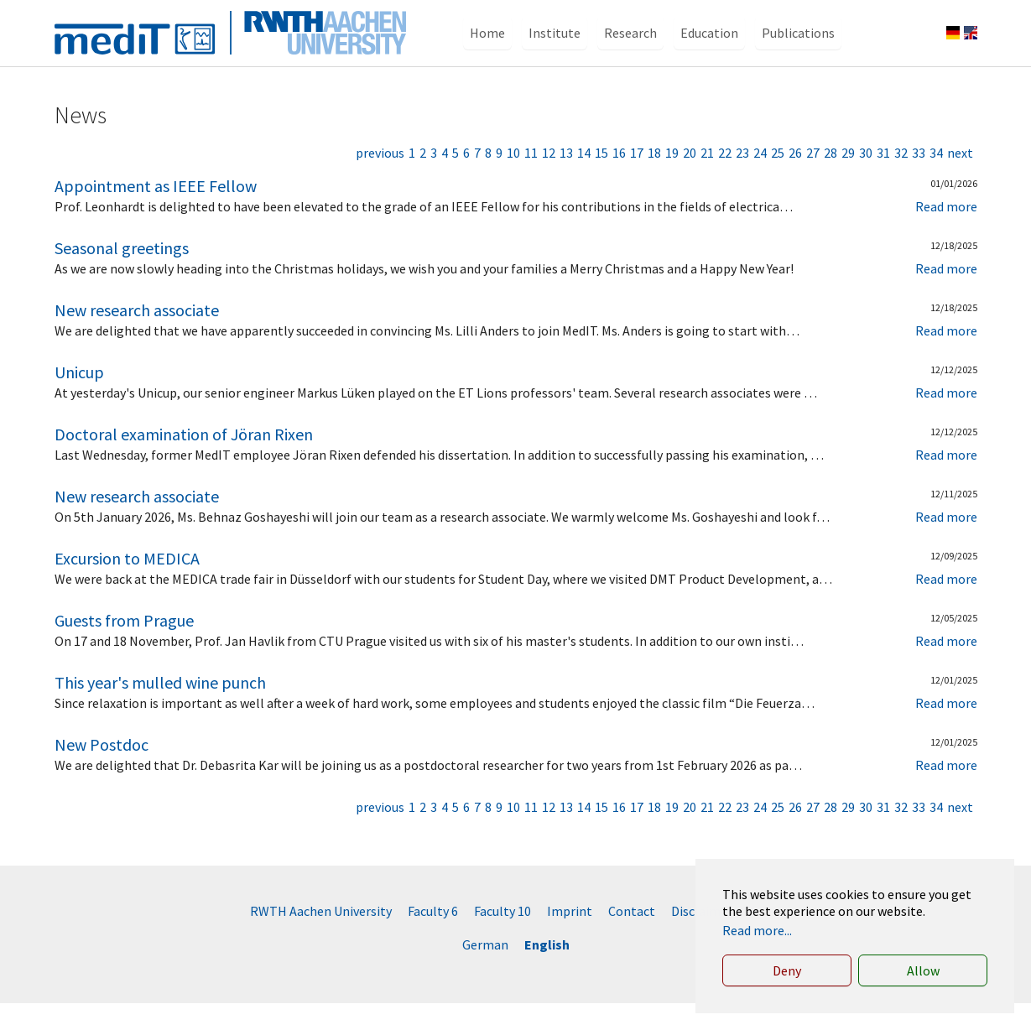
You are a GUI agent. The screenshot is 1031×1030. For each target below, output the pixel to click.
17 (636, 179)
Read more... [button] (757, 930)
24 (760, 179)
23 (742, 179)
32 (901, 179)
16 (619, 179)
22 (725, 179)
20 (689, 179)
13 (566, 179)
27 (813, 179)
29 (848, 179)
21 (707, 179)
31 (883, 179)
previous (380, 179)
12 (548, 179)
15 (601, 179)
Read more (946, 233)
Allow (923, 970)
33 (918, 179)
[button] (487, 46)
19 (672, 179)
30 (865, 179)
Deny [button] (787, 970)
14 (584, 179)
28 (830, 179)
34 (936, 179)
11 (531, 179)
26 (795, 179)
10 (513, 179)
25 (777, 179)
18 (654, 179)
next (960, 179)
